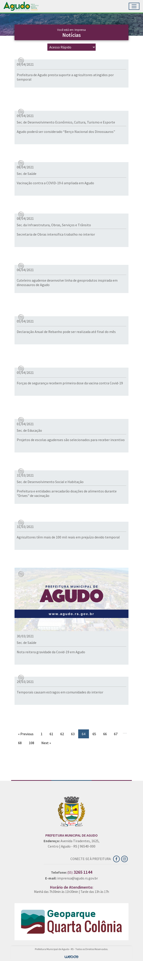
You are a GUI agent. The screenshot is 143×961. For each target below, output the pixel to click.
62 (62, 734)
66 (105, 734)
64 (83, 734)
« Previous (26, 734)
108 (31, 743)
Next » (46, 743)
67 (116, 734)
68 (20, 743)
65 (94, 734)
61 (51, 734)
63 (73, 734)
